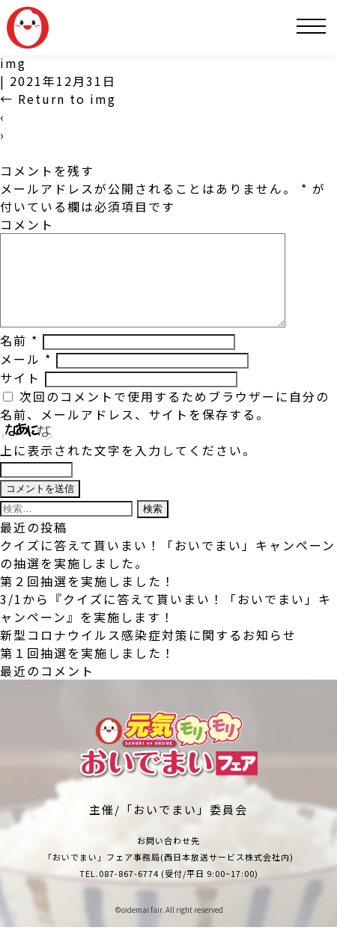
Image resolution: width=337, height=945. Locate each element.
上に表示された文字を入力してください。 (128, 468)
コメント (27, 224)
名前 (19, 358)
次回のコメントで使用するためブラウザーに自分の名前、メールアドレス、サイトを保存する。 (165, 423)
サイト (20, 395)
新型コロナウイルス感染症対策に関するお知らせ (148, 653)
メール (26, 377)
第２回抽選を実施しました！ (87, 599)
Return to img (58, 99)
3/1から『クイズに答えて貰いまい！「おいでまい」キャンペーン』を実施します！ (166, 626)
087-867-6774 (129, 891)
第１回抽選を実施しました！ (87, 671)
